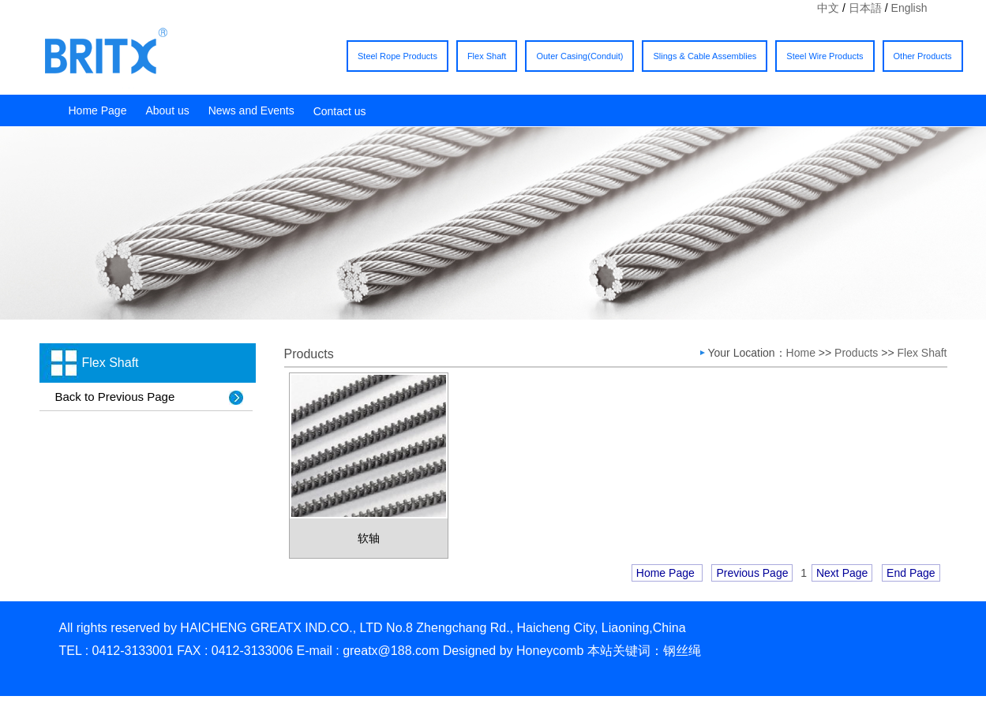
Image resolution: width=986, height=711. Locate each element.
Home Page (98, 110)
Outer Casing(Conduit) (579, 56)
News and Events (251, 110)
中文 (828, 8)
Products (856, 352)
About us (167, 110)
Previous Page (752, 573)
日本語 (865, 8)
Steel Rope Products (397, 56)
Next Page (842, 573)
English (909, 8)
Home (802, 352)
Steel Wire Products (824, 56)
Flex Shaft (487, 56)
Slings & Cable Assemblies (704, 56)
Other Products (923, 56)
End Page (911, 573)
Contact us (339, 111)
